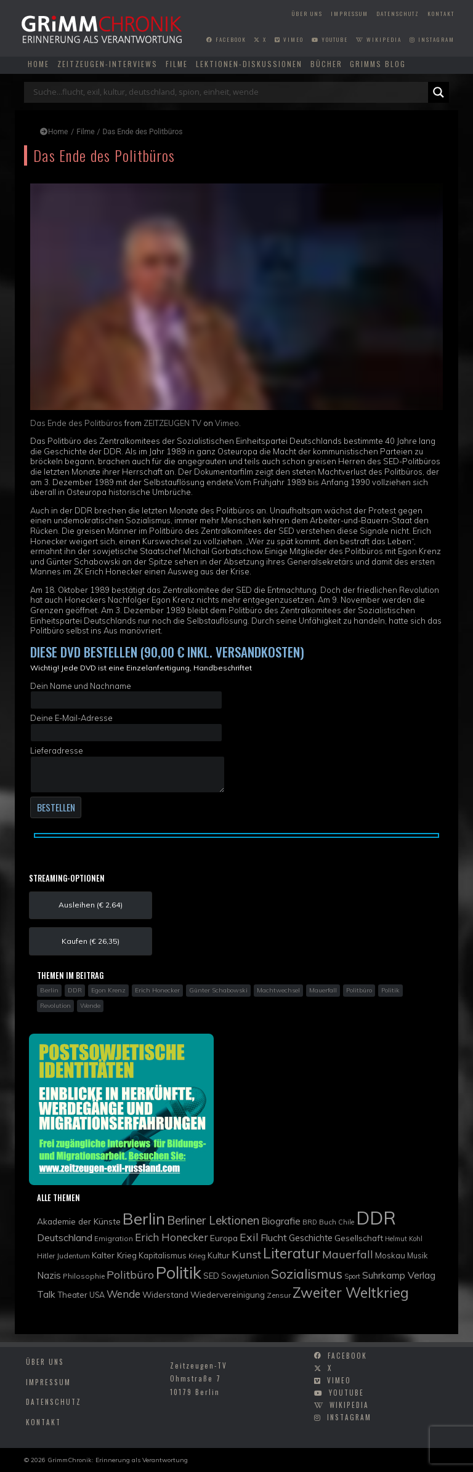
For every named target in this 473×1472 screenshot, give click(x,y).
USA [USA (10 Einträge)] (97, 1295)
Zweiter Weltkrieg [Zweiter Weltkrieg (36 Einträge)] (351, 1292)
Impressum (349, 13)
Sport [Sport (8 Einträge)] (352, 1276)
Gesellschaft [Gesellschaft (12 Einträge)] (358, 1238)
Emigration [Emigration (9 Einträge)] (113, 1238)
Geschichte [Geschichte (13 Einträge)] (311, 1238)
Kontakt (441, 13)
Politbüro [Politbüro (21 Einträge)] (130, 1275)
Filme (177, 63)
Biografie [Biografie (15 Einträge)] (281, 1221)
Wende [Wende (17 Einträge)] (123, 1293)
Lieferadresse (127, 769)
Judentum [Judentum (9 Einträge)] (73, 1255)
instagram (432, 39)
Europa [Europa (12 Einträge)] (224, 1238)
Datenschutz (397, 13)
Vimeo (227, 423)
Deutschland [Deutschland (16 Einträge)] (64, 1237)
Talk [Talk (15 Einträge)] (46, 1294)
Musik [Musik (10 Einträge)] (417, 1255)
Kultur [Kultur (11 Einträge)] (219, 1255)
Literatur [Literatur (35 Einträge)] (291, 1253)
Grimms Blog (378, 63)
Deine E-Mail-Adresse (126, 727)
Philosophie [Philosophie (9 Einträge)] (84, 1276)
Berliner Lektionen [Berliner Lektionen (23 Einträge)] (213, 1220)
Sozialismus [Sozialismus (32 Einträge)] (306, 1273)
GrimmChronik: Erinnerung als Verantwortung (117, 1460)
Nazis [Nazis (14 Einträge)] (49, 1275)
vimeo (289, 39)
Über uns (307, 13)
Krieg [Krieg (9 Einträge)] (197, 1255)
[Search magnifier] (438, 92)
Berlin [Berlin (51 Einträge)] (144, 1218)
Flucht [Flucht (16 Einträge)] (274, 1237)
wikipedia (379, 39)
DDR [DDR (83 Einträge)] (376, 1218)
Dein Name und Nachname (126, 695)
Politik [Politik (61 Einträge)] (178, 1272)
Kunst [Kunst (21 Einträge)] (246, 1254)
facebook (226, 39)
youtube (330, 39)
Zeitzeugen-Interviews (107, 63)
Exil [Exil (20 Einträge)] (249, 1237)
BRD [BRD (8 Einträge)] (309, 1222)
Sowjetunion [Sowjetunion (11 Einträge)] (245, 1276)
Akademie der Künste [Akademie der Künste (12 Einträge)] (79, 1221)
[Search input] (229, 92)
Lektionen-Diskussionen (249, 63)
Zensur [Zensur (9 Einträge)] (279, 1295)
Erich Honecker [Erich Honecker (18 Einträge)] (171, 1237)
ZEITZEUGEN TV (172, 423)
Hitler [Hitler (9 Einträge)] (46, 1255)
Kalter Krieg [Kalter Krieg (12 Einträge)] (114, 1255)
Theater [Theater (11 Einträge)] (72, 1295)
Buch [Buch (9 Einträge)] (327, 1221)
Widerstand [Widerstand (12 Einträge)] (165, 1294)
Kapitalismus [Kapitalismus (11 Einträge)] (163, 1255)
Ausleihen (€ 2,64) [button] (91, 904)
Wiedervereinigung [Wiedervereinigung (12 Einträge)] (227, 1294)
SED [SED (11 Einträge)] (211, 1276)
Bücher (326, 63)
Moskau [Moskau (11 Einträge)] (390, 1255)
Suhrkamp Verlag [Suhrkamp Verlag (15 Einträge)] (398, 1275)
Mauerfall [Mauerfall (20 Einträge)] (347, 1254)
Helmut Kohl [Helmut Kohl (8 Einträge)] (403, 1238)
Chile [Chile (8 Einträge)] (346, 1222)
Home (38, 63)
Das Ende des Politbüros (76, 423)
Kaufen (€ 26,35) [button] (90, 941)
